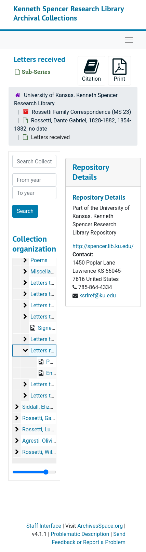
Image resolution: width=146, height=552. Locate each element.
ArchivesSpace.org (100, 526)
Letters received (49, 350)
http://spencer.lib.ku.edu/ (103, 246)
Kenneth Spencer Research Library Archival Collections (68, 13)
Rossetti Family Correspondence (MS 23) (81, 112)
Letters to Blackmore (55, 395)
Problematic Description (80, 534)
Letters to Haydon (52, 384)
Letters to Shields (51, 294)
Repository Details (90, 172)
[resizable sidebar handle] (34, 472)
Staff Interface (43, 526)
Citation (91, 70)
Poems (39, 260)
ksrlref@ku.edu (97, 295)
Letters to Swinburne (55, 283)
